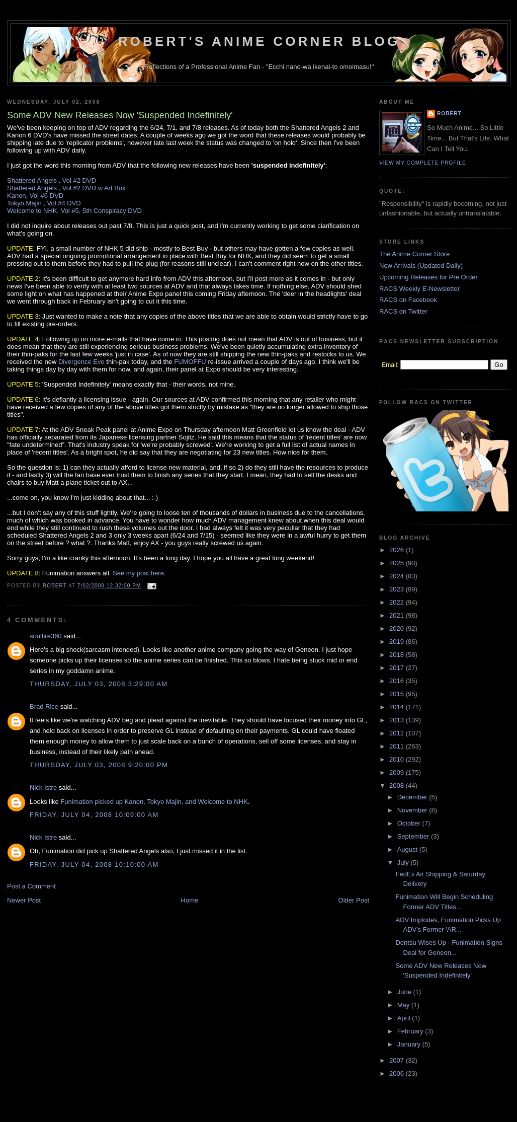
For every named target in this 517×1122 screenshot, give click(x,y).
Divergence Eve (81, 361)
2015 (397, 694)
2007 (397, 1060)
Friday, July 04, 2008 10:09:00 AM (94, 814)
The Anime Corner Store (414, 254)
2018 (397, 654)
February (411, 1031)
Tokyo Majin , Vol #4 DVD (44, 203)
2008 (397, 785)
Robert (449, 113)
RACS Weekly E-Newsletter (419, 288)
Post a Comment (31, 886)
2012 (397, 733)
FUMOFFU (190, 361)
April (404, 1018)
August (408, 849)
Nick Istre (43, 787)
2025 (397, 563)
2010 (397, 759)
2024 (397, 576)
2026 (397, 550)
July (404, 862)
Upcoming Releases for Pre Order (428, 277)
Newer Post (24, 900)
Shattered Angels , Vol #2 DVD (51, 180)
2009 (397, 772)
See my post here (138, 573)
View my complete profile (422, 163)
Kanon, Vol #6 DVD (35, 195)
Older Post (353, 900)
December (413, 797)
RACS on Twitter (403, 311)
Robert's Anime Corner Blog (259, 41)
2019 (397, 641)
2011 (397, 746)
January (409, 1044)
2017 (397, 667)
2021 (397, 615)
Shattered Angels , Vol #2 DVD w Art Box (66, 188)
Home (190, 900)
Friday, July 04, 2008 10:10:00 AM (94, 864)
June (405, 992)
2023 (397, 589)
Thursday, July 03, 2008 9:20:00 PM (99, 765)
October (409, 823)
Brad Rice (44, 706)
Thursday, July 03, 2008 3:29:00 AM (98, 684)
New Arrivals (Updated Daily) (421, 265)
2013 (397, 720)
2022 (397, 602)
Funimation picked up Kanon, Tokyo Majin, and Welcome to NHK (153, 801)
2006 (397, 1073)
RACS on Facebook (408, 300)
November (413, 810)
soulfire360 (46, 636)
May (404, 1005)
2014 (397, 707)
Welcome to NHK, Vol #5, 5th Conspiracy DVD (74, 210)
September (414, 836)
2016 (397, 681)
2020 (397, 628)
